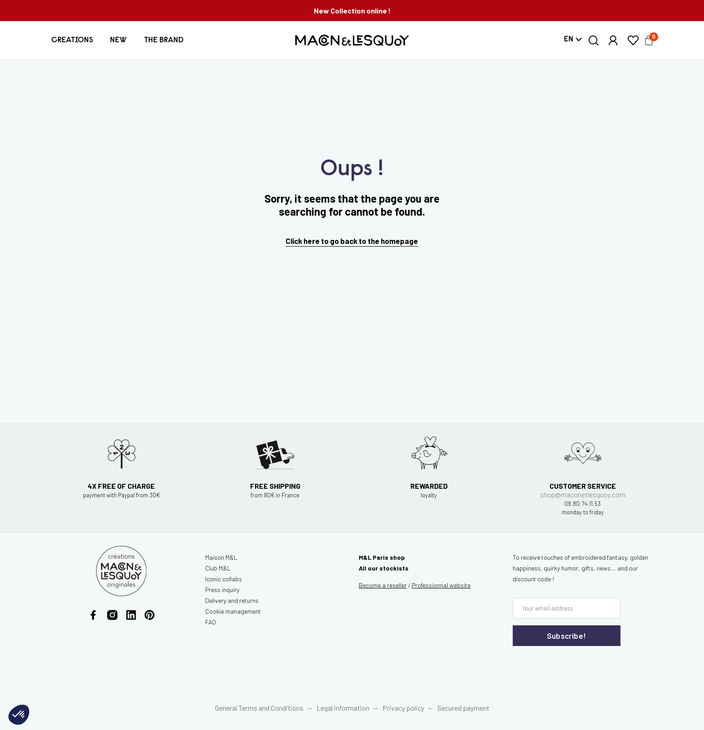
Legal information (343, 707)
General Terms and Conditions (259, 707)
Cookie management (233, 611)
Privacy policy (403, 707)
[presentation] (566, 664)
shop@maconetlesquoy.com (582, 500)
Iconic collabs (223, 579)
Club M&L (218, 568)
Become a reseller (383, 585)
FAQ (210, 622)
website (441, 585)
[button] (72, 40)
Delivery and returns (232, 600)
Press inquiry (222, 589)
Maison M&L (221, 557)
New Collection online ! (352, 10)
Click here (303, 240)
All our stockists (384, 568)
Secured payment (463, 707)
